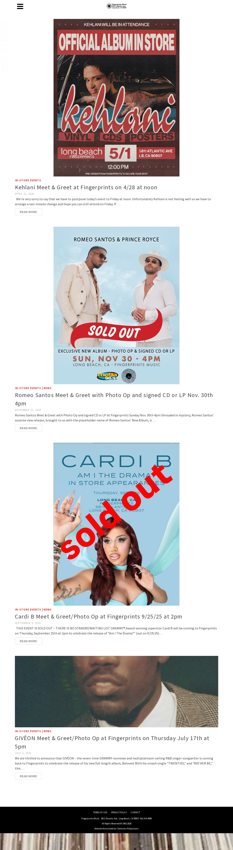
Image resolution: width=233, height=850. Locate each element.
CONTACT (135, 812)
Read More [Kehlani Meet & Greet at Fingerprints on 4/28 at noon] (28, 212)
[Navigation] (20, 6)
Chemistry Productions (127, 828)
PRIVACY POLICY (119, 812)
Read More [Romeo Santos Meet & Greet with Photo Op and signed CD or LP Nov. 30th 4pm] (28, 428)
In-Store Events (28, 180)
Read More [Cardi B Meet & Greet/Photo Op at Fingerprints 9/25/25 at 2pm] (28, 641)
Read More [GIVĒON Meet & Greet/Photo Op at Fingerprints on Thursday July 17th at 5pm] (28, 776)
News (47, 388)
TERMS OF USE (100, 812)
